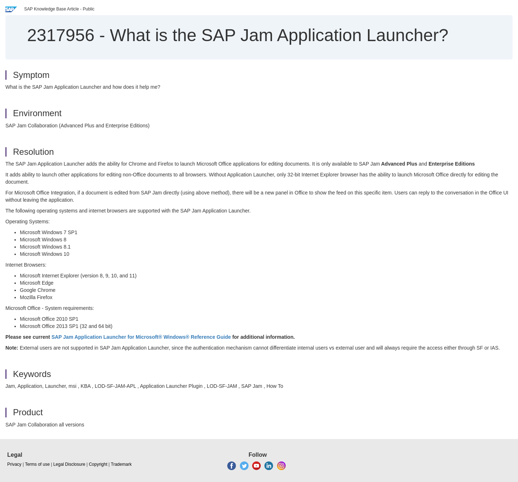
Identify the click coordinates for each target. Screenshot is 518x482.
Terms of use (37, 464)
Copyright (98, 464)
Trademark (121, 464)
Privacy (14, 464)
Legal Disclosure (69, 464)
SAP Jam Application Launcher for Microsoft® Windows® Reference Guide (140, 337)
